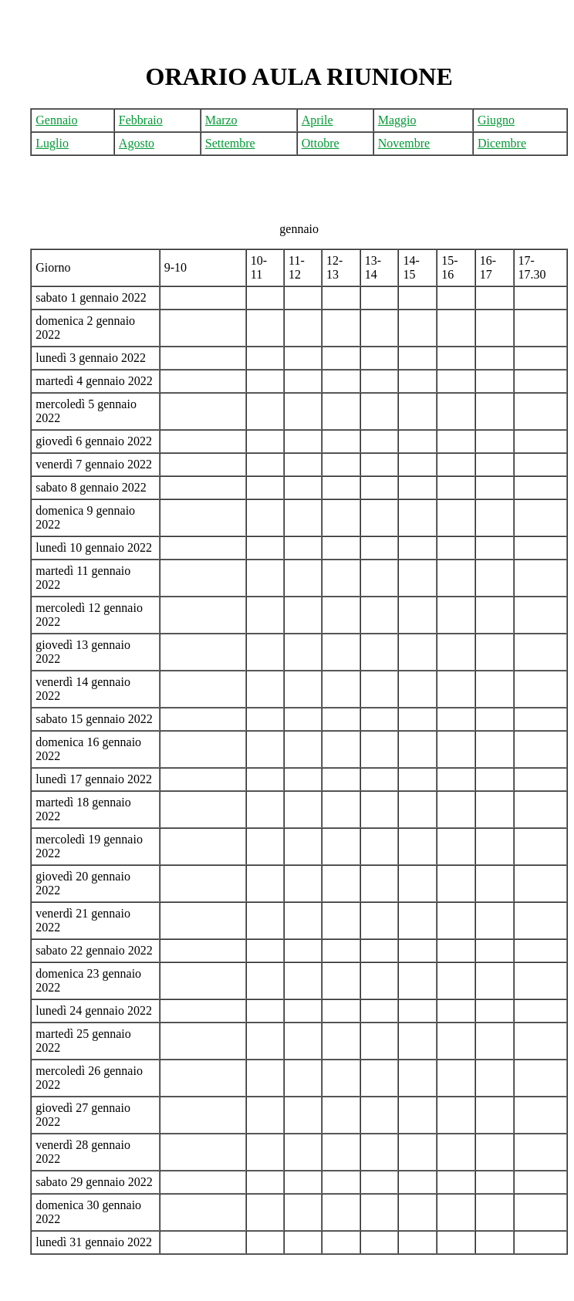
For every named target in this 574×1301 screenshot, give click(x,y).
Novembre (404, 143)
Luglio (52, 143)
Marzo (221, 120)
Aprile (317, 120)
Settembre (230, 143)
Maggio (397, 120)
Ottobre (320, 143)
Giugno (496, 120)
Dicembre (502, 143)
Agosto (136, 143)
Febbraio (141, 120)
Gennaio (56, 120)
